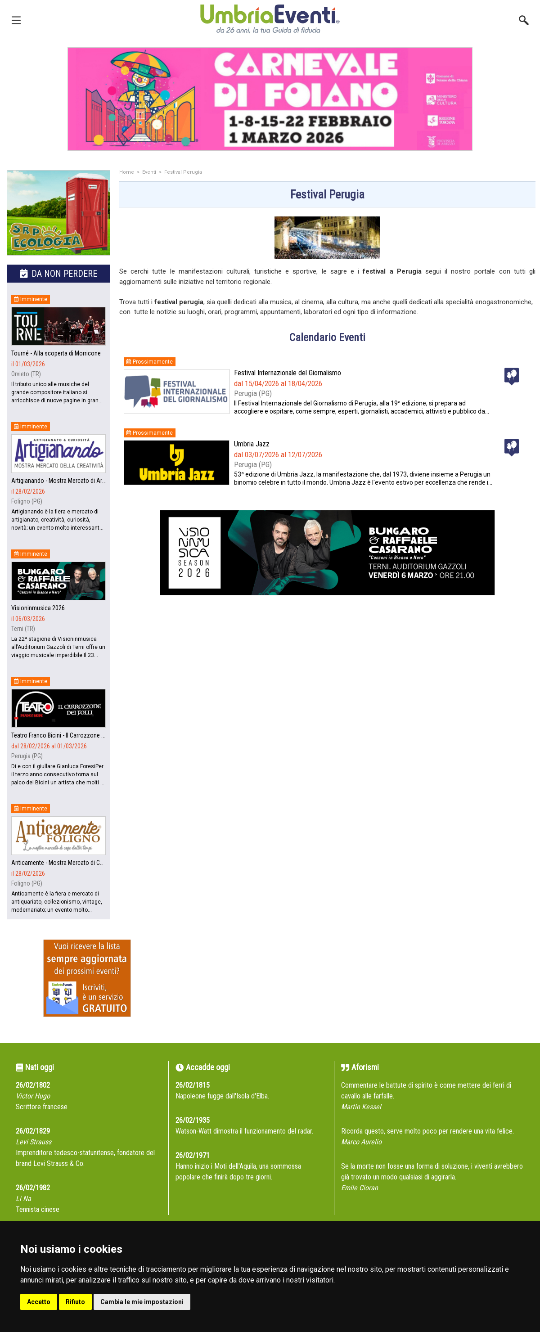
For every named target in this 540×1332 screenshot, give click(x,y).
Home (126, 172)
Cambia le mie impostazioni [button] (142, 1301)
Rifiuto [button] (75, 1301)
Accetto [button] (38, 1301)
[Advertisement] (327, 697)
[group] (270, 99)
